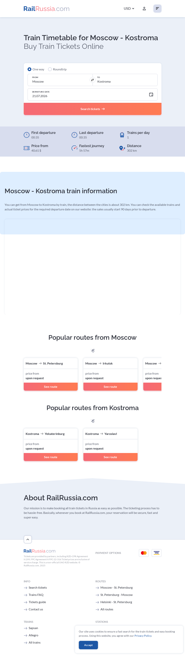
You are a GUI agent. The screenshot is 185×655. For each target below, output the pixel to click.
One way (38, 69)
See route (50, 386)
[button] (129, 8)
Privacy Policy (142, 635)
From (35, 77)
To (98, 77)
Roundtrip (60, 69)
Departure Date (41, 92)
